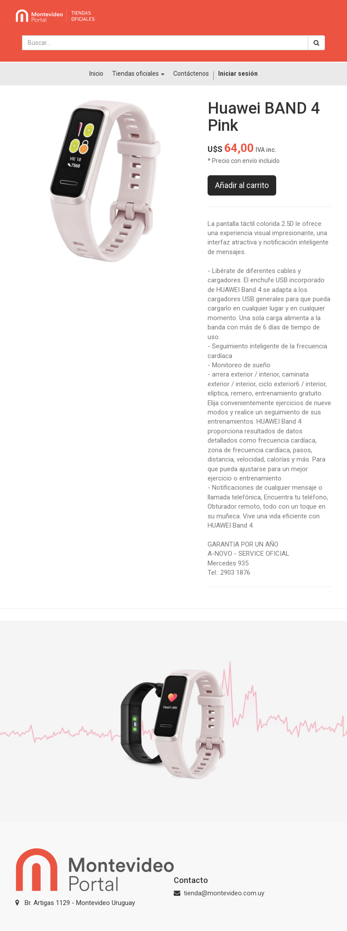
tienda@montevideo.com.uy (224, 893)
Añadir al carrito (242, 185)
